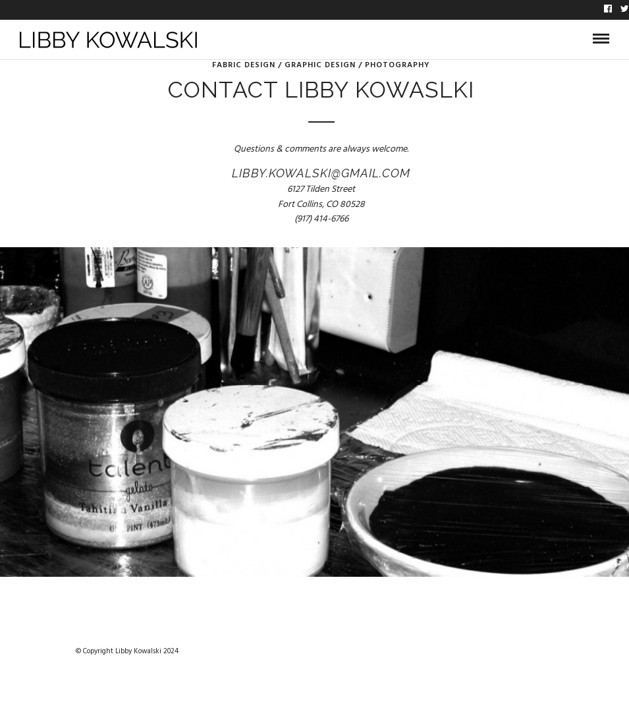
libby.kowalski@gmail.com (321, 173)
